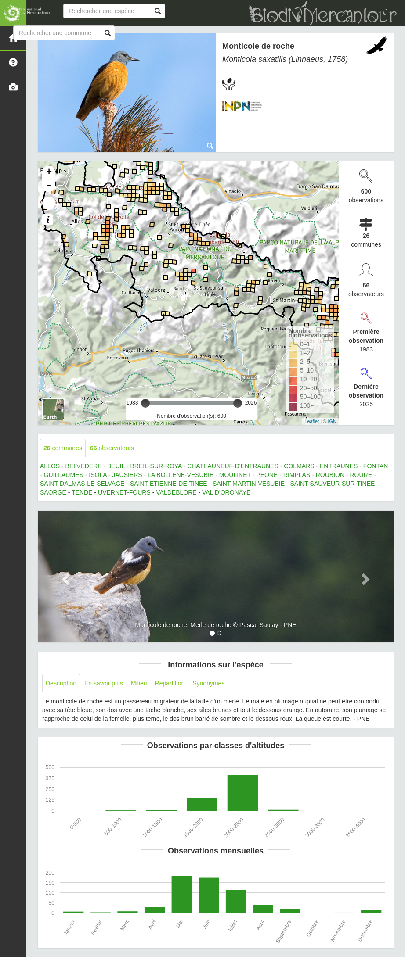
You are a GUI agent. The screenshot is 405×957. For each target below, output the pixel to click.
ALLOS (50, 466)
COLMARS (299, 466)
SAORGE (53, 492)
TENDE (82, 492)
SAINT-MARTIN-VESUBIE (249, 483)
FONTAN (375, 466)
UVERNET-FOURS (124, 492)
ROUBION (330, 474)
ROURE (361, 474)
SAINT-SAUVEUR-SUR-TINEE (332, 483)
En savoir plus (103, 683)
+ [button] (49, 172)
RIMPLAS (296, 474)
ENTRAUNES (339, 466)
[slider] (145, 403)
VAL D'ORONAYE (226, 492)
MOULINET (235, 474)
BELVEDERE (83, 466)
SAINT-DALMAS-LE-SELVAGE (82, 483)
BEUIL (116, 466)
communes (62, 448)
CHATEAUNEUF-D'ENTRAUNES (232, 466)
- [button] (49, 185)
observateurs (112, 448)
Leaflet (311, 421)
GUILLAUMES (63, 474)
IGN (332, 421)
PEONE (267, 474)
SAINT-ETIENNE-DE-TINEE (168, 483)
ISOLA (97, 474)
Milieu (139, 683)
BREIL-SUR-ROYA (155, 466)
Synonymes (208, 683)
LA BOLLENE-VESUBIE (180, 474)
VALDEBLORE (176, 492)
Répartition (170, 683)
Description (61, 683)
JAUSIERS (127, 474)
